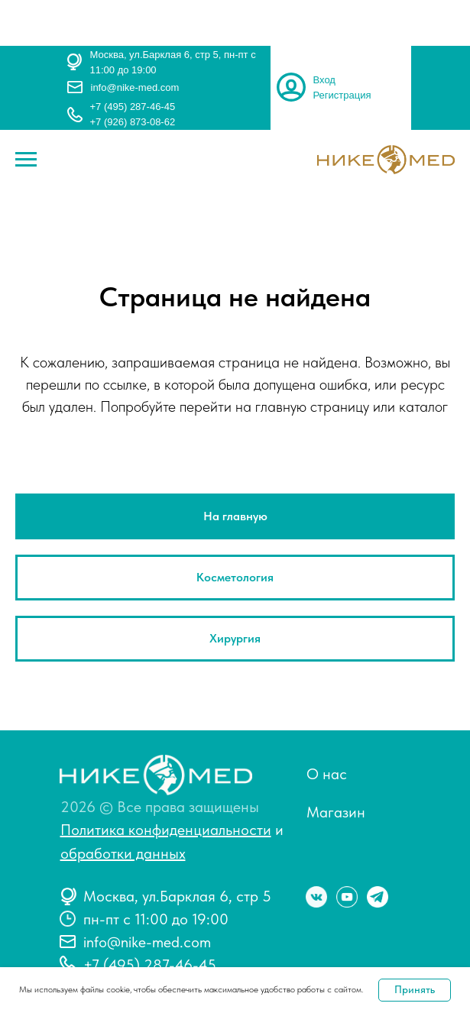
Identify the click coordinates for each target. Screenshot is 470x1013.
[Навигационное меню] (26, 159)
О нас (326, 774)
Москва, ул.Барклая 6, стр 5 (177, 896)
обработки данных (123, 853)
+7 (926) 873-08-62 (133, 122)
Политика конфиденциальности (165, 829)
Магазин (335, 812)
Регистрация (342, 95)
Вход (324, 80)
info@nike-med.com (135, 87)
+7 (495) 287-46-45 (133, 106)
